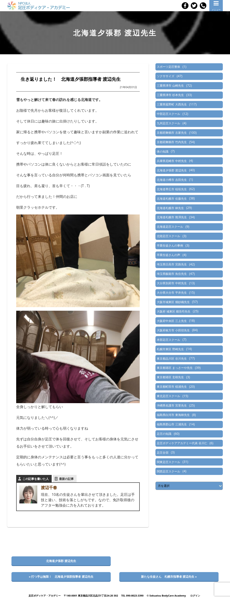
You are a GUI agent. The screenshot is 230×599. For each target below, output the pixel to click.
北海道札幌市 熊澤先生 (172, 217)
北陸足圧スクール (168, 236)
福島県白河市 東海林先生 (173, 415)
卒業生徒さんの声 (168, 255)
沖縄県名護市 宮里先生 (172, 405)
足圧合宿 (162, 452)
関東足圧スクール (168, 462)
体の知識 (162, 151)
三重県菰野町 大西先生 (172, 104)
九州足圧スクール (168, 123)
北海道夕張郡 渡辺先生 (172, 170)
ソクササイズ (165, 76)
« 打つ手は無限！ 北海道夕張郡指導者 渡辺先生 (61, 577)
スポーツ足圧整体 (168, 67)
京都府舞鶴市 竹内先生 (172, 142)
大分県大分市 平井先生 (172, 293)
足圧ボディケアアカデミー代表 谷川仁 (182, 443)
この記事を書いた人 (35, 479)
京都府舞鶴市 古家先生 (172, 133)
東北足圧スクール (168, 396)
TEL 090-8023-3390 (132, 595)
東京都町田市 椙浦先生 (172, 387)
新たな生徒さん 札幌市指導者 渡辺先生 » (169, 577)
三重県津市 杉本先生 (170, 95)
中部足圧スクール (168, 114)
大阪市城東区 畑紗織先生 (173, 302)
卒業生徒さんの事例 (170, 245)
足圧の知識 (164, 434)
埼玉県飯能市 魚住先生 (172, 274)
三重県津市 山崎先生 (170, 85)
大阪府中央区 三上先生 (172, 321)
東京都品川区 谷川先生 (172, 358)
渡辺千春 (49, 487)
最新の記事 (66, 479)
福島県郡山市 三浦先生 (172, 424)
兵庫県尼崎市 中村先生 (172, 161)
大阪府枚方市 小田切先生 (173, 330)
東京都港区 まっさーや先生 (174, 368)
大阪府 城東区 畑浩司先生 (173, 311)
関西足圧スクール (168, 471)
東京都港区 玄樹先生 (170, 377)
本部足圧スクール (168, 340)
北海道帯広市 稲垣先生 (172, 189)
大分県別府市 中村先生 (172, 283)
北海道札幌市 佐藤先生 (172, 199)
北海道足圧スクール (170, 227)
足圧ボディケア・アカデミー (45, 595)
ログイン (195, 595)
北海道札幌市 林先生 (170, 208)
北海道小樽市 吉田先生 (172, 180)
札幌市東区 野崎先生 (170, 349)
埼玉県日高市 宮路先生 (172, 264)
